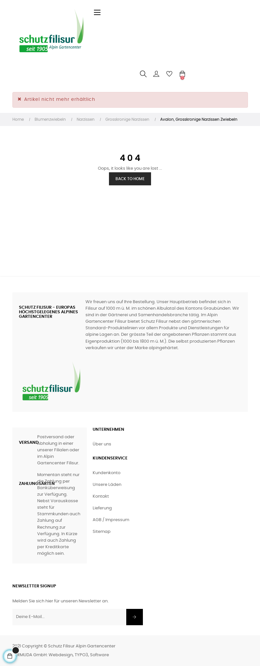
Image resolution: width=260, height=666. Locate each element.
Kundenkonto (106, 473)
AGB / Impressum (111, 520)
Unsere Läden (107, 485)
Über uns (102, 444)
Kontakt (101, 496)
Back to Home (130, 179)
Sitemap (102, 532)
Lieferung (102, 508)
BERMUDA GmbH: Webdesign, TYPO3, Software (60, 655)
